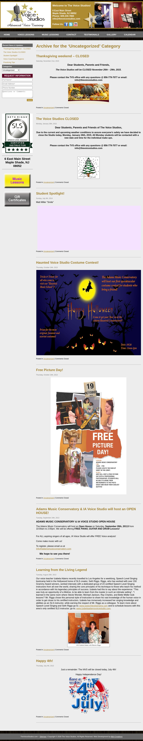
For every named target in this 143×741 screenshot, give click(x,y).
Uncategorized (48, 108)
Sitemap (43, 737)
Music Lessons (50, 34)
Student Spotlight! (50, 193)
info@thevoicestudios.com (66, 19)
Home (7, 34)
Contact (71, 34)
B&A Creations (117, 737)
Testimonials (91, 34)
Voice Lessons (26, 34)
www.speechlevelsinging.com (93, 606)
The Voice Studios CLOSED (57, 119)
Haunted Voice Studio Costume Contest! (67, 262)
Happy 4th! (44, 661)
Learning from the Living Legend (61, 570)
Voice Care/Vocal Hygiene (13, 59)
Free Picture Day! (49, 370)
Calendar (130, 34)
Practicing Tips (9, 62)
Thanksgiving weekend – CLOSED (62, 56)
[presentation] (13, 109)
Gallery (111, 34)
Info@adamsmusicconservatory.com (53, 549)
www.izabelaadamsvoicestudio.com (93, 608)
